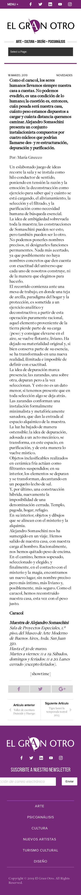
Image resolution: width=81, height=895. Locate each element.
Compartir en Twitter (40, 689)
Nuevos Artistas (39, 839)
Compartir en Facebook (18, 689)
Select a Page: (18, 51)
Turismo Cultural (40, 850)
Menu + (12, 4)
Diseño (40, 861)
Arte (39, 806)
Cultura (40, 828)
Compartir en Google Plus (62, 689)
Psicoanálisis (40, 817)
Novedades (64, 75)
